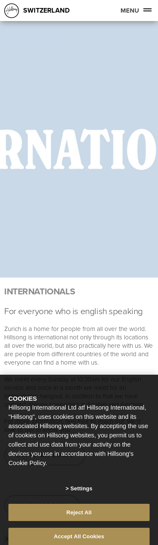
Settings (81, 493)
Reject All (78, 517)
